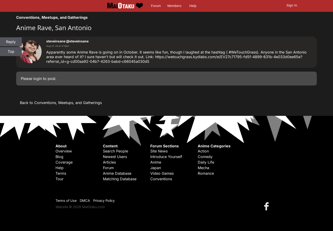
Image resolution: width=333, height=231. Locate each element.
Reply (11, 41)
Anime (155, 162)
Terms (61, 173)
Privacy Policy (104, 201)
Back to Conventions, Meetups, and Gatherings (61, 102)
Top (11, 51)
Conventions (161, 179)
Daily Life (206, 162)
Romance (206, 173)
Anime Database (117, 173)
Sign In (292, 5)
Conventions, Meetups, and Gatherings (52, 17)
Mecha (203, 167)
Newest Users (115, 156)
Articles (109, 162)
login (37, 78)
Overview (64, 151)
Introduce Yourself (166, 156)
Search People (115, 151)
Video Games (162, 173)
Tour (59, 179)
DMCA (85, 201)
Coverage (64, 162)
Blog (59, 156)
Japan (155, 167)
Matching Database (119, 179)
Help (192, 6)
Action (203, 151)
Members (174, 6)
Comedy (205, 156)
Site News (159, 151)
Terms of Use (66, 201)
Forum (156, 6)
